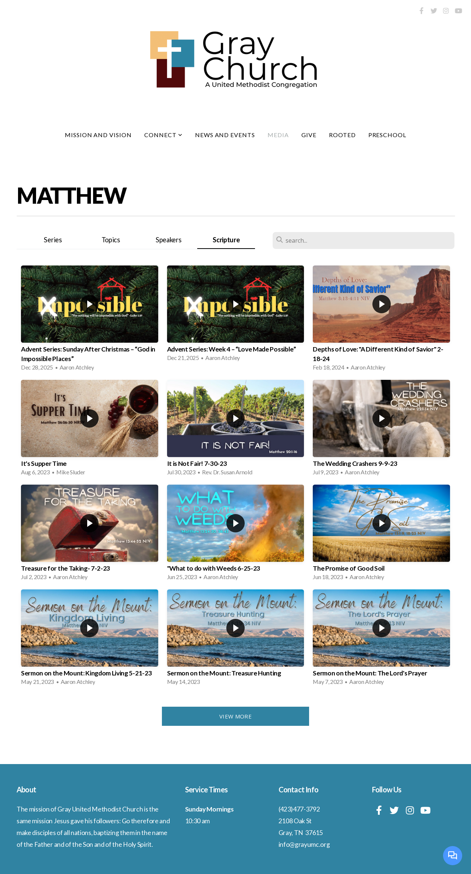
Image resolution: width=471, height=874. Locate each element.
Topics (111, 240)
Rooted (342, 134)
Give (308, 134)
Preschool (387, 134)
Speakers (168, 240)
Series (52, 240)
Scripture (226, 240)
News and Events (225, 134)
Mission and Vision (98, 134)
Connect (163, 134)
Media (278, 134)
